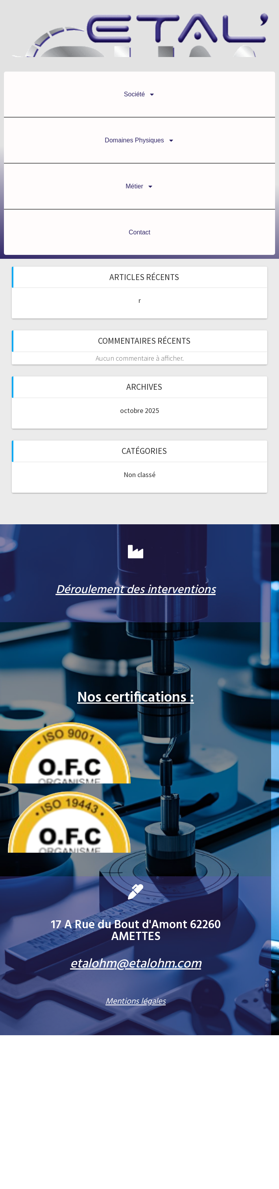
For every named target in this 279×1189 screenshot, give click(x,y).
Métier (139, 186)
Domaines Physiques (139, 140)
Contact (139, 232)
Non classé (139, 474)
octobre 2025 (139, 410)
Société (139, 94)
